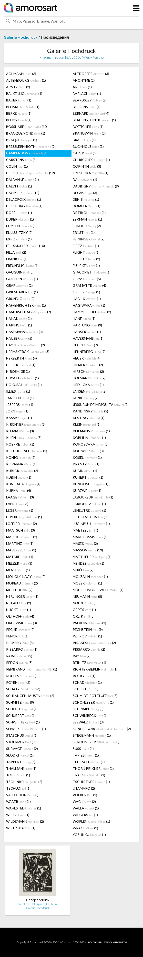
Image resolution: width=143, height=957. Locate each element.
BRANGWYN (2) (89, 133)
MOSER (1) (87, 583)
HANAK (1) (19, 318)
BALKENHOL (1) (24, 93)
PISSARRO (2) (89, 649)
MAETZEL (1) (86, 530)
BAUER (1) (18, 100)
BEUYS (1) (18, 120)
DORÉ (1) (19, 213)
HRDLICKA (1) (88, 385)
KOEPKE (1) (20, 444)
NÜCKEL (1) (18, 610)
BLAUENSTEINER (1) (94, 120)
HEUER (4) (87, 358)
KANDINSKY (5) (90, 411)
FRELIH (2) (86, 259)
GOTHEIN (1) (22, 279)
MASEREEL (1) (21, 550)
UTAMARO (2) (84, 788)
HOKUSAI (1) (24, 385)
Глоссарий (94, 942)
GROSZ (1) (86, 292)
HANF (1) (84, 318)
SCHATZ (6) (23, 689)
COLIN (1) (17, 166)
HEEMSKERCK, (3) (27, 351)
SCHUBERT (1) (21, 715)
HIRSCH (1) (22, 378)
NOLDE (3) (84, 603)
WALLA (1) (86, 808)
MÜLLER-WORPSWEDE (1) (98, 590)
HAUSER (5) (19, 338)
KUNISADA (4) (23, 484)
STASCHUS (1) (22, 735)
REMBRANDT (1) (31, 669)
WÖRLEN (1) (91, 821)
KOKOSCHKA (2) (91, 444)
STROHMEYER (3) (96, 742)
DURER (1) (20, 219)
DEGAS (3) (85, 193)
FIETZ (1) (86, 246)
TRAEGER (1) (89, 775)
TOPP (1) (18, 775)
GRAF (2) (19, 285)
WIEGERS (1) (85, 815)
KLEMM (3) (20, 431)
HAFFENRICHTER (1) (26, 305)
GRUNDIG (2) (20, 299)
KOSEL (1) (87, 457)
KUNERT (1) (88, 477)
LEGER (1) (19, 510)
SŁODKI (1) (20, 755)
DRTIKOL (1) (89, 213)
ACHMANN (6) (21, 74)
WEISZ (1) (17, 815)
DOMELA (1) (86, 206)
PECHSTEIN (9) (88, 629)
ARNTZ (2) (18, 87)
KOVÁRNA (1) (21, 464)
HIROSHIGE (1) (18, 371)
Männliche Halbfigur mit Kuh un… (38, 904)
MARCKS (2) (21, 537)
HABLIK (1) (87, 299)
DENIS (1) (86, 199)
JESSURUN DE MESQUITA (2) (101, 404)
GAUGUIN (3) (19, 272)
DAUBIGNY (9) (96, 186)
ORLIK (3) (83, 616)
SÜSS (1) (83, 748)
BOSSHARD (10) (27, 126)
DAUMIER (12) (22, 193)
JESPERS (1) (19, 404)
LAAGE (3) (20, 497)
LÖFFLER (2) (21, 524)
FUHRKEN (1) (86, 265)
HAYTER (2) (25, 345)
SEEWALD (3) (88, 722)
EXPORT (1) (19, 239)
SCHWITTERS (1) (23, 722)
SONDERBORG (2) (102, 729)
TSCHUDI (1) (18, 788)
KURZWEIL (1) (87, 490)
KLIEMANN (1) (91, 431)
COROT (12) (30, 173)
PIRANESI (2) (94, 643)
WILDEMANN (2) (25, 821)
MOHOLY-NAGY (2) (25, 576)
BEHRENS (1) (87, 107)
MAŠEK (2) (85, 543)
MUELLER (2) (19, 590)
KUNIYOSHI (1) (90, 484)
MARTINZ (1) (19, 543)
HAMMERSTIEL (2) (92, 312)
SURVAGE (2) (22, 748)
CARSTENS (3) (21, 160)
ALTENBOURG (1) (26, 80)
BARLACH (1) (87, 93)
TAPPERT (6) (20, 762)
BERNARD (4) (91, 113)
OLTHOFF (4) (20, 616)
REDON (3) (19, 662)
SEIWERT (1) (26, 729)
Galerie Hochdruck (21, 37)
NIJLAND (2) (18, 603)
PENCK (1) (17, 636)
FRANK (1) (17, 259)
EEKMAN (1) (87, 219)
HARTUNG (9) (87, 325)
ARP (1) (82, 87)
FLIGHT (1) (86, 252)
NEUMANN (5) (87, 596)
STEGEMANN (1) (92, 735)
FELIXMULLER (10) (25, 246)
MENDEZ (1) (88, 563)
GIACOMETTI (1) (92, 272)
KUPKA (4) (18, 490)
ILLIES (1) (18, 391)
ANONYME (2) (84, 80)
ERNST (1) (84, 232)
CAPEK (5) (85, 153)
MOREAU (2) (22, 583)
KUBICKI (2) (22, 471)
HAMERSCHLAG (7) (28, 312)
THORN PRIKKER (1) (93, 768)
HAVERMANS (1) (88, 338)
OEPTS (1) (84, 610)
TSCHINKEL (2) (24, 782)
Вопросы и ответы (115, 942)
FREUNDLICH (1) (22, 265)
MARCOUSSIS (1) (90, 537)
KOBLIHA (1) (89, 437)
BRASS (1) (84, 140)
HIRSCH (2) (88, 371)
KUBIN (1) (85, 471)
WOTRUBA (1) (20, 828)
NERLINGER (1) (22, 596)
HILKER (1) (20, 365)
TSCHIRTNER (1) (91, 782)
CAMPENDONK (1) (27, 153)
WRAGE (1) (85, 828)
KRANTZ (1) (86, 464)
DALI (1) (85, 179)
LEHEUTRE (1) (89, 510)
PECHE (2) (20, 629)
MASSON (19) (88, 550)
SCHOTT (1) (22, 709)
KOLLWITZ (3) (88, 451)
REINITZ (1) (89, 662)
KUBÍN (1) (18, 477)
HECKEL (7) (85, 345)
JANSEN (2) (89, 391)
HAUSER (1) (87, 332)
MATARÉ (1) (19, 557)
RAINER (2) (19, 656)
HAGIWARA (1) (89, 305)
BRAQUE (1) (21, 140)
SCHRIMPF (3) (88, 709)
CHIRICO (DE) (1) (91, 160)
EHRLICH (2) (87, 226)
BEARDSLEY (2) (90, 100)
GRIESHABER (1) (22, 292)
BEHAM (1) (22, 107)
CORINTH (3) (87, 166)
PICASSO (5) (20, 643)
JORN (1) (17, 411)
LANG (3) (17, 504)
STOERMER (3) (21, 742)
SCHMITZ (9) (20, 702)
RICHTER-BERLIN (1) (95, 669)
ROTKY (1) (84, 676)
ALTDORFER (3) (91, 74)
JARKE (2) (86, 398)
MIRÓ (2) (83, 570)
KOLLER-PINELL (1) (26, 451)
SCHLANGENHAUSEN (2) (30, 696)
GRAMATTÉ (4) (89, 285)
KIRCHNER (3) (26, 424)
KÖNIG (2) (20, 457)
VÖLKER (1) (85, 795)
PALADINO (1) (89, 623)
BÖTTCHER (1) (88, 126)
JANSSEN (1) (20, 398)
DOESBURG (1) (24, 206)
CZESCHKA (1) (90, 173)
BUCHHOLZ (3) (88, 146)
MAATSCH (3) (20, 530)
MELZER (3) (19, 563)
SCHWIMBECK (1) (90, 715)
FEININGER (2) (88, 239)
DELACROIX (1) (23, 199)
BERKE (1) (18, 113)
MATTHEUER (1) (92, 557)
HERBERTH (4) (21, 358)
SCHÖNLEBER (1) (93, 702)
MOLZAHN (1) (90, 576)
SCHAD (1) (87, 682)
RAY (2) (82, 656)
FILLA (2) (16, 252)
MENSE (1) (18, 570)
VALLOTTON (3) (22, 795)
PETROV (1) (87, 636)
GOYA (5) (87, 279)
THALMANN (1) (21, 768)
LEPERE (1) (24, 517)
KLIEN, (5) (23, 437)
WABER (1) (18, 801)
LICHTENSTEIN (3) (90, 517)
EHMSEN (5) (21, 226)
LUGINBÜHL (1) (91, 524)
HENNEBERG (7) (89, 351)
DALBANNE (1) (22, 179)
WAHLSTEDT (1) (23, 808)
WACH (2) (84, 801)
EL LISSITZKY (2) (19, 232)
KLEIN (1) (87, 424)
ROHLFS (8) (21, 676)
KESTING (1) (88, 418)
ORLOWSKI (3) (21, 623)
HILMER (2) (88, 365)
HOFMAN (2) (89, 378)
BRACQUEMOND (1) (25, 133)
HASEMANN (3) (24, 332)
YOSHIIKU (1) (89, 835)
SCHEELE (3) (85, 689)
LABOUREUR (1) (93, 497)
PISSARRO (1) (21, 649)
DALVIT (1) (19, 186)
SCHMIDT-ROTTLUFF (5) (95, 696)
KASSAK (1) (19, 418)
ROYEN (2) (18, 682)
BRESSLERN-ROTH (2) (31, 146)
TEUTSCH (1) (89, 762)
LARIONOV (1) (89, 504)
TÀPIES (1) (86, 755)
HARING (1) (19, 325)
